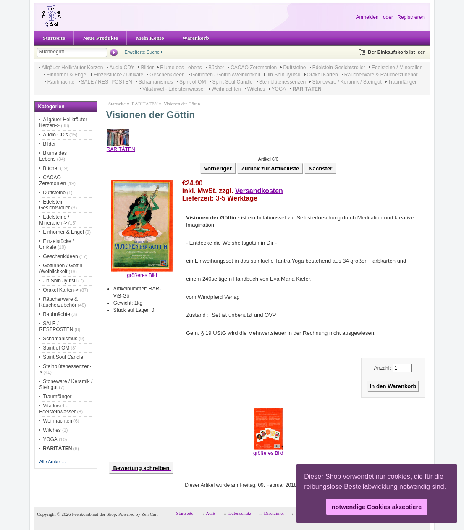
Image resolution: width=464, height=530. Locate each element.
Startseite (54, 38)
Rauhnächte (61, 82)
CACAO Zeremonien (254, 67)
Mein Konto (150, 38)
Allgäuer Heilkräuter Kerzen (72, 67)
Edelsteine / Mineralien (397, 67)
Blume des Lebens (181, 67)
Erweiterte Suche (142, 52)
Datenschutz (239, 513)
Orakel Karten (322, 75)
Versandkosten (259, 190)
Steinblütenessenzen (282, 82)
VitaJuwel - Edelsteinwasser (173, 89)
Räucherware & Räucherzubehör (381, 75)
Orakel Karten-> (61, 290)
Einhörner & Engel (66, 75)
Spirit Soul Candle (232, 82)
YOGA (279, 89)
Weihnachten (226, 89)
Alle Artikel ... (52, 461)
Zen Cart (150, 514)
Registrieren (411, 17)
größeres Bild (268, 450)
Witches (256, 89)
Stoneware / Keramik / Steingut (346, 82)
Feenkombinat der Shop (94, 514)
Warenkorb (195, 38)
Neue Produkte (100, 38)
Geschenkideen (166, 75)
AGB (210, 513)
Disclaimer (274, 513)
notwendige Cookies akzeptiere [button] (377, 507)
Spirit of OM (192, 82)
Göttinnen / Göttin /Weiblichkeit (225, 75)
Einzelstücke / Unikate (118, 75)
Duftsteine (294, 67)
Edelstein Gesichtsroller (338, 67)
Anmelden (367, 17)
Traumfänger (402, 82)
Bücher (216, 67)
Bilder (147, 67)
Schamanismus (156, 82)
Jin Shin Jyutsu (284, 75)
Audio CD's (122, 67)
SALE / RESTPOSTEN (106, 82)
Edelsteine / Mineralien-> (54, 220)
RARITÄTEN (144, 103)
